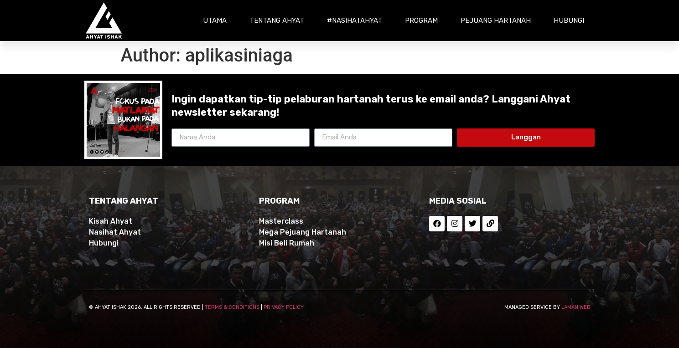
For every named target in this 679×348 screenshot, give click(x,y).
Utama (215, 20)
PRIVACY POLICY (284, 307)
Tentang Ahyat (276, 20)
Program (421, 20)
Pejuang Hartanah (496, 20)
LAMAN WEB (576, 307)
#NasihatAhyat (354, 20)
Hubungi (569, 20)
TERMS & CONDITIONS (232, 307)
